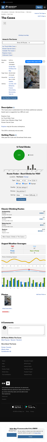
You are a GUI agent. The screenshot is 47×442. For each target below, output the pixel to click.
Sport (24, 183)
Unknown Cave (7, 55)
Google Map (12, 66)
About (3, 361)
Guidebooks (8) (6, 351)
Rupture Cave (6, 53)
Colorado (11, 12)
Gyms (3, 366)
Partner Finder (6, 369)
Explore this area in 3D (34, 61)
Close (30, 436)
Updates (11, 81)
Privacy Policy (37, 433)
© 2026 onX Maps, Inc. (18, 411)
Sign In (39, 7)
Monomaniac (12, 92)
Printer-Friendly (6, 347)
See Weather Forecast (9, 98)
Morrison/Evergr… (20, 12)
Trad (18, 183)
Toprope (32, 183)
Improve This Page (40, 13)
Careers (4, 399)
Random (19, 340)
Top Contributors (6, 374)
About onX (5, 396)
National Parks (28, 374)
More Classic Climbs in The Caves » (14, 237)
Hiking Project (27, 366)
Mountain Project (28, 361)
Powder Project (28, 372)
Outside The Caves (8, 51)
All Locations (4, 12)
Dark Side (10, 14)
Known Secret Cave (8, 48)
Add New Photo (41, 294)
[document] (30, 434)
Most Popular (5, 340)
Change (25, 177)
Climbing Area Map (23, 35)
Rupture (4, 126)
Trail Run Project (28, 369)
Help (3, 363)
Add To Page (42, 16)
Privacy (32, 411)
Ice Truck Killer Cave (8, 46)
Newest (13, 340)
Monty (14, 90)
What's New (5, 349)
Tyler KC (11, 94)
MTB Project (27, 363)
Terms (27, 411)
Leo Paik (11, 77)
